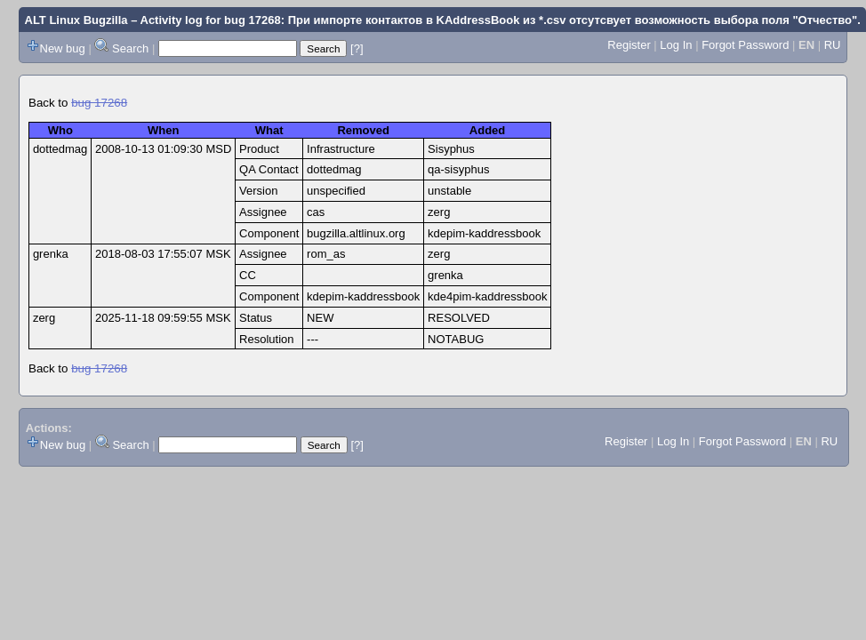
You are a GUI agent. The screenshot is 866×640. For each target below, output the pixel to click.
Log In (676, 45)
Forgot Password (745, 45)
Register (628, 45)
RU (832, 45)
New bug (62, 48)
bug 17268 (99, 102)
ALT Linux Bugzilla (76, 20)
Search (130, 48)
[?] (356, 48)
